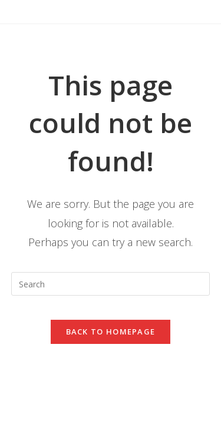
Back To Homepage (111, 331)
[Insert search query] (110, 284)
